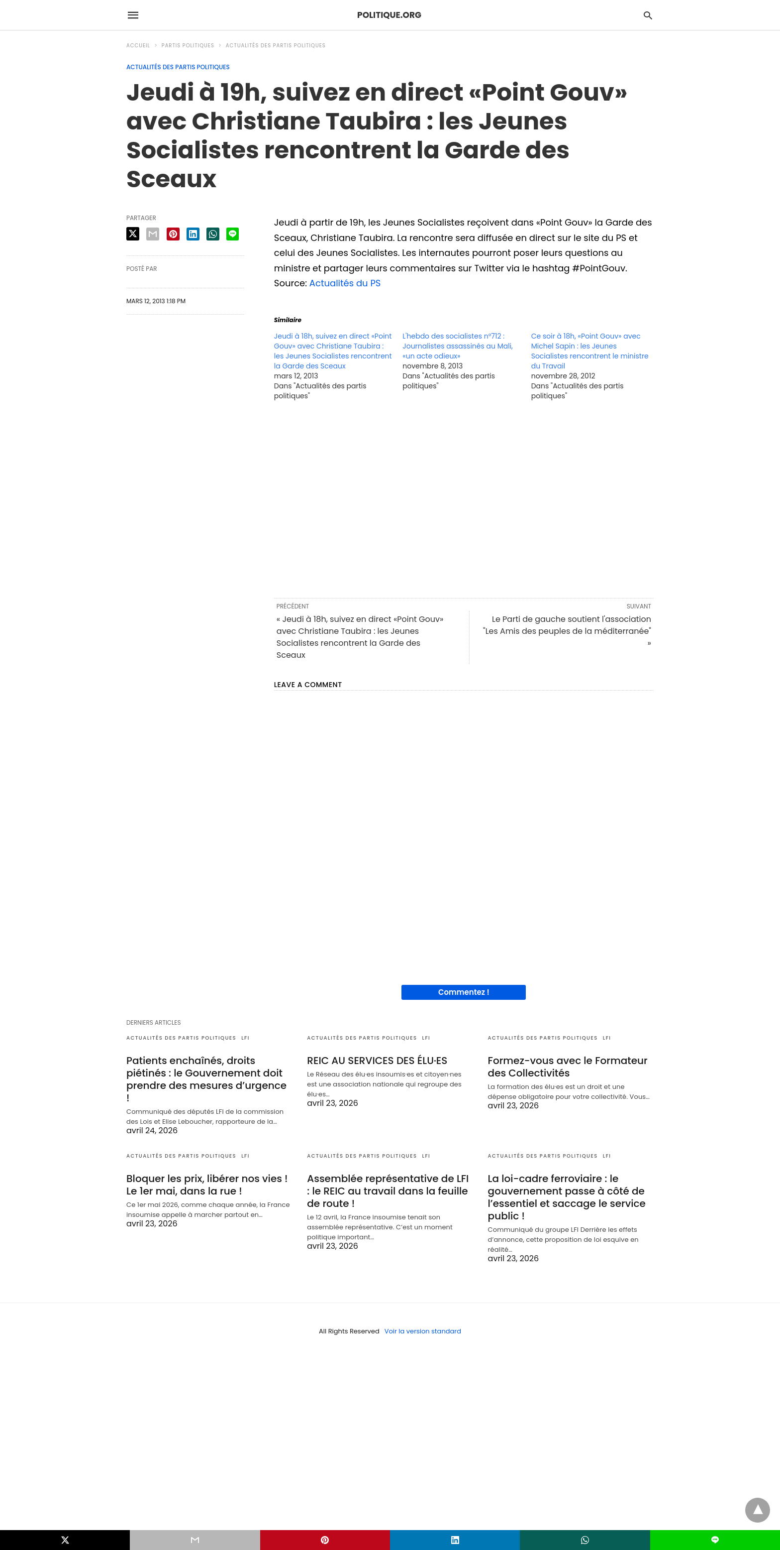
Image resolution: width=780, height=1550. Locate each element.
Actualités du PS (345, 283)
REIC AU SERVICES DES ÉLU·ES (377, 1061)
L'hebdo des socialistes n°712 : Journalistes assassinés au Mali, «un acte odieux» (457, 346)
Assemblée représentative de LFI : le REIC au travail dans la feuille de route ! (388, 1191)
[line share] (232, 234)
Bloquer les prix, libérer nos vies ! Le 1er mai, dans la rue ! (207, 1185)
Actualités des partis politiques (276, 45)
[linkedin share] (193, 234)
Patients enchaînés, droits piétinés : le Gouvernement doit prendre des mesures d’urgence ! (206, 1079)
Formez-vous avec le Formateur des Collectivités (568, 1067)
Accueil (138, 45)
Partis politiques (188, 45)
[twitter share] (132, 233)
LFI (245, 1038)
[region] (464, 498)
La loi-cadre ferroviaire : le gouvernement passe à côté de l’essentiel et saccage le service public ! (567, 1197)
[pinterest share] (173, 234)
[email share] (152, 234)
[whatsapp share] (212, 234)
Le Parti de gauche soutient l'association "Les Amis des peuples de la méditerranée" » (567, 631)
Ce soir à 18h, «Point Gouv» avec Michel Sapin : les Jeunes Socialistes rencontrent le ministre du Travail (590, 351)
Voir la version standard (423, 1331)
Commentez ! (463, 992)
